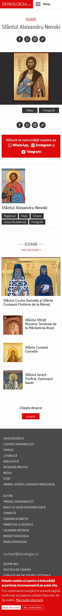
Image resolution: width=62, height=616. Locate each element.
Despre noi (10, 564)
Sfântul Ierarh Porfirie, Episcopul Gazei (39, 379)
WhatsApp (20, 145)
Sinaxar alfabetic (16, 519)
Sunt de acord (11, 608)
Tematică (9, 513)
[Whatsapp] (27, 39)
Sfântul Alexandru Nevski (24, 207)
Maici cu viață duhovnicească (24, 507)
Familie (8, 450)
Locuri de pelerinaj (15, 222)
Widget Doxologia (16, 536)
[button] (43, 4)
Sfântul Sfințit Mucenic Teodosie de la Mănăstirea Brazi (41, 324)
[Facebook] (20, 39)
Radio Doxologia (15, 542)
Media (7, 473)
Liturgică (10, 456)
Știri (6, 478)
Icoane (31, 18)
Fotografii (49, 110)
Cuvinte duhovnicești (18, 444)
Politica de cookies (17, 570)
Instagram (44, 145)
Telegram (33, 151)
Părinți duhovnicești (18, 501)
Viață (24, 216)
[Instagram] (35, 39)
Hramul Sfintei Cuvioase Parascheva (29, 484)
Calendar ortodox (16, 530)
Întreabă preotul (15, 467)
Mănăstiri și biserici (18, 524)
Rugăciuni (10, 216)
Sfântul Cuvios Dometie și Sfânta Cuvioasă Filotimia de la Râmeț (28, 302)
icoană (30, 416)
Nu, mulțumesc (33, 608)
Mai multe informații (29, 600)
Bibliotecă (11, 461)
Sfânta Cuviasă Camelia (36, 349)
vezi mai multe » (31, 250)
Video (29, 110)
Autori (8, 496)
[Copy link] (42, 39)
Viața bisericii (13, 438)
